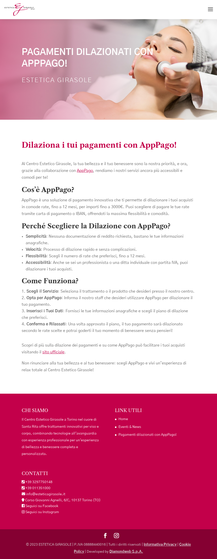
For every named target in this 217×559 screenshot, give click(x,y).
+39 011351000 (37, 488)
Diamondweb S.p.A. (126, 551)
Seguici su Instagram (42, 512)
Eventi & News (129, 427)
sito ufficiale (53, 352)
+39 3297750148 (38, 482)
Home (123, 419)
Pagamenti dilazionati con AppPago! (147, 435)
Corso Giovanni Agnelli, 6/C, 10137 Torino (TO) (63, 500)
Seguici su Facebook (41, 506)
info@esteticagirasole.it (45, 494)
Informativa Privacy (160, 544)
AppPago (85, 171)
